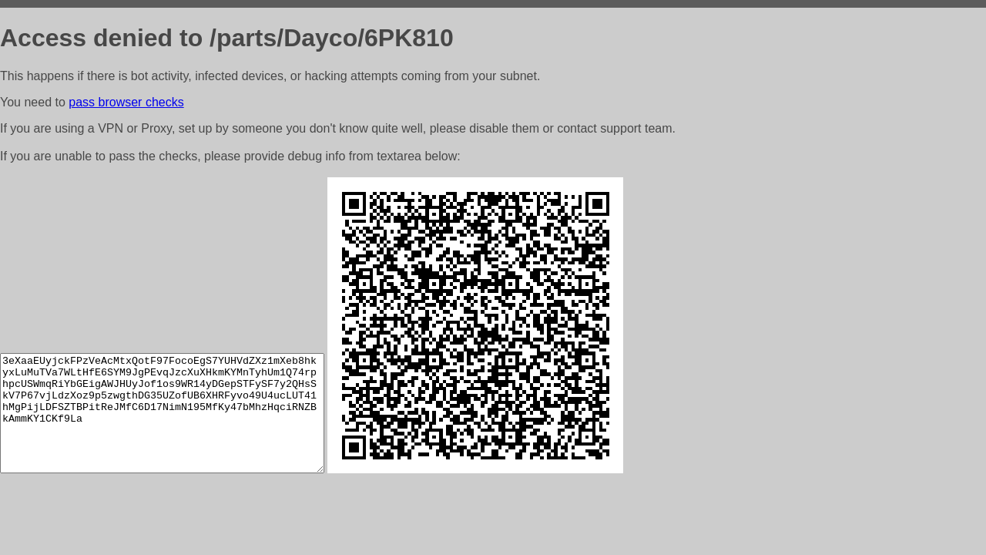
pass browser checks (126, 102)
